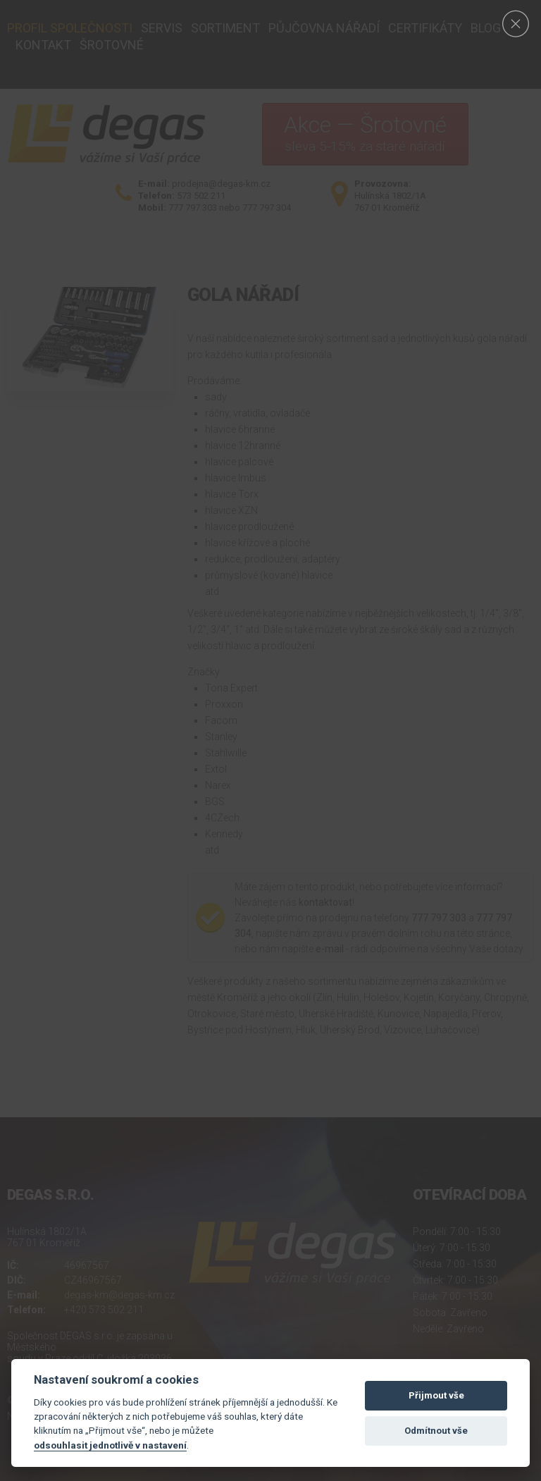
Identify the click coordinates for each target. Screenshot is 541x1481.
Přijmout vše (436, 1395)
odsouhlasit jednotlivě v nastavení (110, 1445)
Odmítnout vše (436, 1430)
